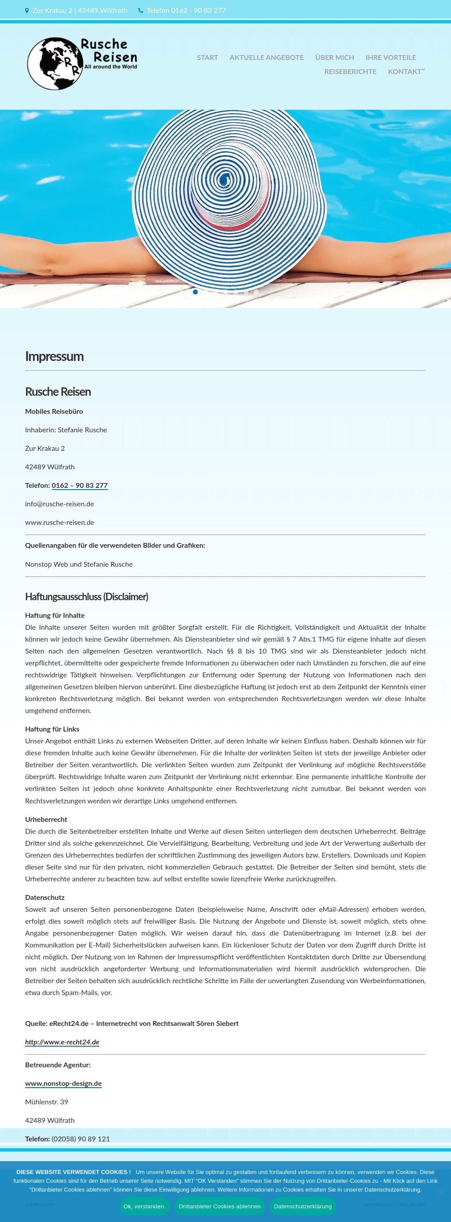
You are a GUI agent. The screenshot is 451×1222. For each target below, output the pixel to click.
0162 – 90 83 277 (80, 485)
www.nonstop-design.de (63, 1083)
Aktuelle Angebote (267, 57)
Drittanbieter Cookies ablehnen (220, 1206)
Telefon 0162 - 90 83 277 (186, 10)
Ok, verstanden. (145, 1206)
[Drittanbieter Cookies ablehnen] (440, 1191)
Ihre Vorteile (391, 57)
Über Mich (335, 57)
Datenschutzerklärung (303, 1206)
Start (207, 57)
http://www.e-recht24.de (62, 1041)
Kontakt (404, 71)
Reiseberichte (350, 71)
